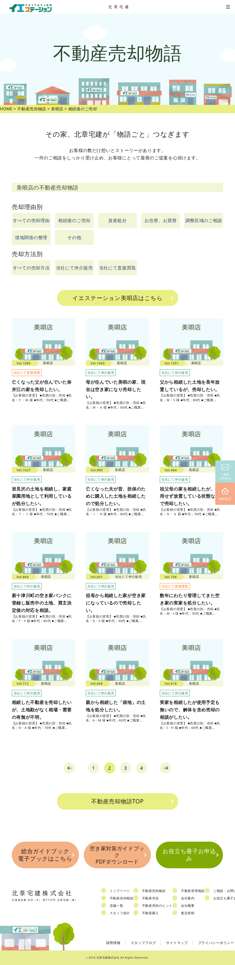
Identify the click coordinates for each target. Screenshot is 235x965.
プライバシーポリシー (216, 942)
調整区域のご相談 (203, 220)
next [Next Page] (165, 768)
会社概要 (188, 905)
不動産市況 (150, 898)
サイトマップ (177, 942)
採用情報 (113, 942)
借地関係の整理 (31, 237)
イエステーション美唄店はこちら (117, 298)
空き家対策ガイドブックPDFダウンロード (117, 855)
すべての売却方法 (31, 268)
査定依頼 (188, 913)
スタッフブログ (143, 942)
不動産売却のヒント (157, 905)
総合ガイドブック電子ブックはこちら (45, 854)
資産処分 (117, 220)
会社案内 (188, 898)
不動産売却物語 (154, 891)
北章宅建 (119, 6)
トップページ (120, 891)
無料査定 (225, 494)
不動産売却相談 (121, 898)
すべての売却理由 (31, 220)
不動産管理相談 (193, 891)
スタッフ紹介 (120, 913)
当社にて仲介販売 (74, 268)
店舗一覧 (116, 905)
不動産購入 (150, 913)
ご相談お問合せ (225, 472)
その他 (74, 237)
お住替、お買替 (161, 220)
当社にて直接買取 (117, 268)
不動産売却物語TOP (117, 801)
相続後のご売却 (74, 220)
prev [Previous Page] (69, 768)
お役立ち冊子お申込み (189, 854)
